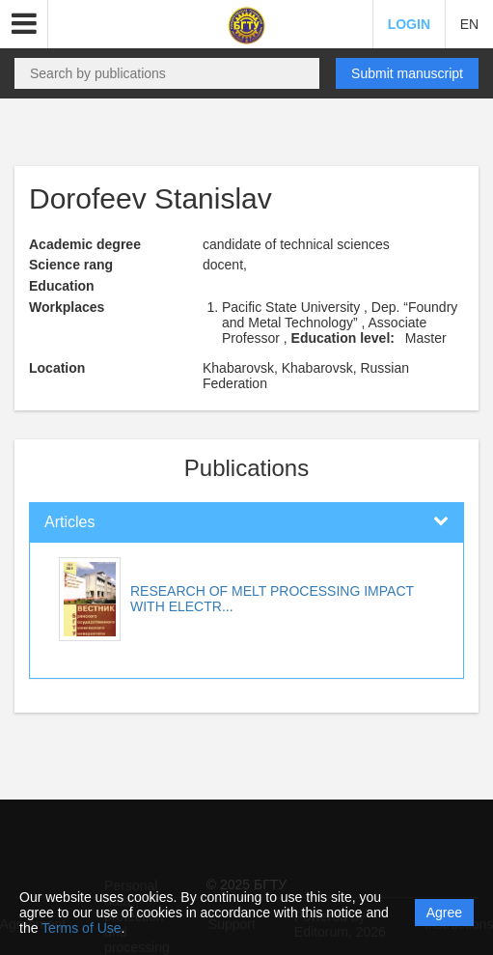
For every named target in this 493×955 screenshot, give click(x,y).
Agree (444, 912)
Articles (69, 522)
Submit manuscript (407, 73)
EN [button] (469, 24)
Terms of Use (81, 928)
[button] (24, 24)
